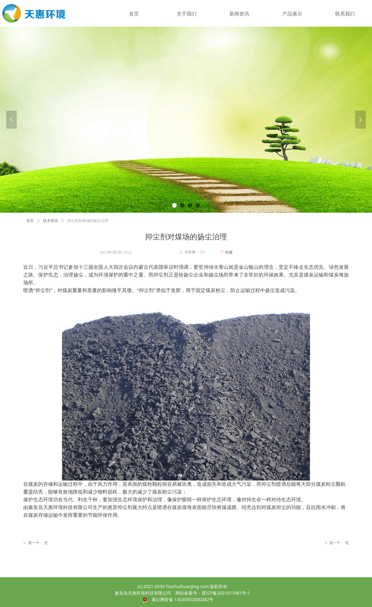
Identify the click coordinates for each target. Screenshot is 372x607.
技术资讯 (50, 221)
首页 (30, 221)
